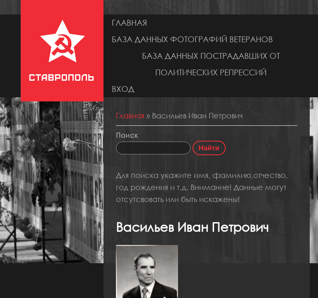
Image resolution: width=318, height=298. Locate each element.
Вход (123, 89)
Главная (129, 22)
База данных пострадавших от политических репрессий (211, 64)
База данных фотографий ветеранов (192, 39)
